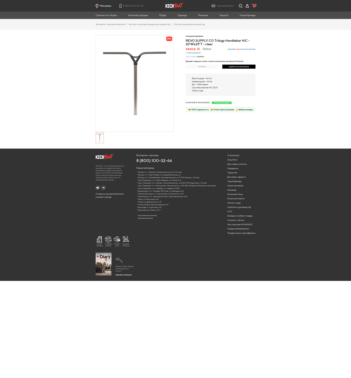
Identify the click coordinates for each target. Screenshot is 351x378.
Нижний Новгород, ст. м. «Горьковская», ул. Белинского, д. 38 (161, 194)
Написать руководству (239, 207)
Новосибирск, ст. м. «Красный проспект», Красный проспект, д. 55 (162, 196)
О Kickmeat (233, 155)
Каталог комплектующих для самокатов (151, 24)
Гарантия (232, 172)
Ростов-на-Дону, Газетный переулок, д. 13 (153, 205)
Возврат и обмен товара (240, 216)
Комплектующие (138, 15)
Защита (223, 15)
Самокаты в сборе (106, 15)
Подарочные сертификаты (241, 233)
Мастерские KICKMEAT (240, 224)
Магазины (103, 6)
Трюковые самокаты (145, 218)
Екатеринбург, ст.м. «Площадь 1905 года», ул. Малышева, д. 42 (161, 191)
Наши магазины (235, 185)
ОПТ (229, 211)
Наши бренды (247, 15)
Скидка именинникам (238, 228)
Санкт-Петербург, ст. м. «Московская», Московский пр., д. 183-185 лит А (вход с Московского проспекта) (177, 186)
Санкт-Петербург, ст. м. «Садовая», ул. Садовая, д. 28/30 (159, 188)
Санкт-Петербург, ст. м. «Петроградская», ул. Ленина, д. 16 (159, 180)
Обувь (162, 15)
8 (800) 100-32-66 (154, 160)
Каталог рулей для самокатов (189, 24)
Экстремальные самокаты (147, 215)
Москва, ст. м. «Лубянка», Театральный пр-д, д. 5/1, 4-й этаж (160, 172)
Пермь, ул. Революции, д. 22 (148, 199)
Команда (231, 190)
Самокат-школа (235, 220)
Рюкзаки (203, 15)
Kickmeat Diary (235, 194)
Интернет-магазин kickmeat (111, 24)
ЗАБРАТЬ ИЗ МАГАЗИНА (239, 67)
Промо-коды (234, 203)
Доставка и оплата (237, 164)
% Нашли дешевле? (193, 53)
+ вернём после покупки (241, 49)
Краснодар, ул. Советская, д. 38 (149, 207)
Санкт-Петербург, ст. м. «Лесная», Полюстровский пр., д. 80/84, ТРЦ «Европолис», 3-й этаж (172, 183)
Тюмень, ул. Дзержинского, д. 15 (149, 202)
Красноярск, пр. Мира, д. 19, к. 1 (149, 210)
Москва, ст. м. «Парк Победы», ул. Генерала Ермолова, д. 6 (159, 175)
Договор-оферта (236, 177)
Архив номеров (124, 274)
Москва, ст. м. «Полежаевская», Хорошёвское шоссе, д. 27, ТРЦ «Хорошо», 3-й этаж (168, 177)
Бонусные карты (236, 198)
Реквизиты (232, 168)
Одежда (182, 15)
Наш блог (232, 159)
